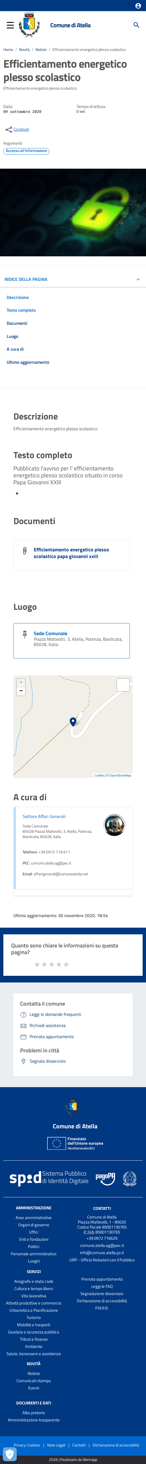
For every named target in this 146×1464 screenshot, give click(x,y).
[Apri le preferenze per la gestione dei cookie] (10, 1454)
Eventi (33, 1388)
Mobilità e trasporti (33, 1324)
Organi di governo (33, 1225)
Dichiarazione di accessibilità (102, 1301)
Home (8, 49)
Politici (33, 1246)
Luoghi (34, 1261)
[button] (138, 6)
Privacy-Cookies (27, 1445)
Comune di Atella (70, 25)
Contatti (102, 1208)
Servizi (34, 1271)
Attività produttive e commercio (33, 1303)
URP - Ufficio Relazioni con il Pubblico (102, 1260)
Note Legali (56, 1445)
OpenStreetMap (120, 775)
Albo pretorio (33, 1412)
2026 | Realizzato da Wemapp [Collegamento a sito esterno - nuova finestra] (73, 1459)
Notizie (41, 49)
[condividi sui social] (16, 129)
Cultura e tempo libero (33, 1288)
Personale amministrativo (33, 1254)
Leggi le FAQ (102, 1286)
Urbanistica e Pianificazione (33, 1310)
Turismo (34, 1317)
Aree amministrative (34, 1217)
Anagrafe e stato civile (33, 1281)
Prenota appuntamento (102, 1279)
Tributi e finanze (34, 1339)
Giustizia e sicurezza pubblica (33, 1332)
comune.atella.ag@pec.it (102, 1245)
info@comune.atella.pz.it (102, 1252)
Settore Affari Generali (44, 816)
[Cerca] (136, 25)
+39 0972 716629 (102, 1238)
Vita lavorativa (33, 1296)
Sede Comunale (50, 633)
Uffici (33, 1232)
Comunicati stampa (33, 1380)
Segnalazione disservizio (101, 1293)
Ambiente (33, 1346)
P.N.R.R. (102, 1308)
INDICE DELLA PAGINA (25, 279)
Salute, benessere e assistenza (33, 1353)
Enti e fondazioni (33, 1239)
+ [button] (21, 683)
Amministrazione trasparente (34, 1420)
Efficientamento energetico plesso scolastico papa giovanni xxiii (71, 553)
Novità (24, 49)
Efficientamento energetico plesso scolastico (89, 49)
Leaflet (99, 775)
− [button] (21, 691)
